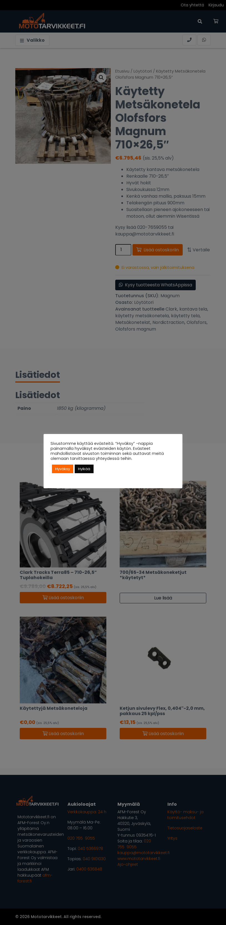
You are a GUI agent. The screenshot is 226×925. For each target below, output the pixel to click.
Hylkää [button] (84, 469)
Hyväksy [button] (62, 469)
